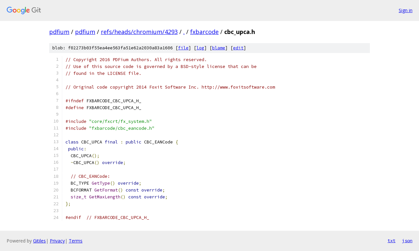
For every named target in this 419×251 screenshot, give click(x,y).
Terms (75, 241)
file (183, 48)
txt (391, 240)
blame (218, 48)
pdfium (59, 32)
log (200, 48)
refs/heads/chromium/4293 (139, 32)
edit (238, 48)
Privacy (57, 241)
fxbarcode (204, 32)
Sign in (405, 10)
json (407, 240)
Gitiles (39, 241)
